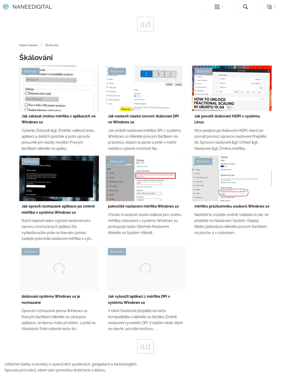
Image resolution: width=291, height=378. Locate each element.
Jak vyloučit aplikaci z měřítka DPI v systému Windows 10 (139, 299)
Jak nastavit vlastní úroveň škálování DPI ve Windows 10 (143, 119)
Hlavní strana (28, 45)
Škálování (30, 71)
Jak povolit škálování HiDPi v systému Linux (227, 119)
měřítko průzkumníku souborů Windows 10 (231, 206)
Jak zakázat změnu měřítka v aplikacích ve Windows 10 (59, 119)
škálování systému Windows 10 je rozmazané (51, 299)
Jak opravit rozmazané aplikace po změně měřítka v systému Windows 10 (58, 209)
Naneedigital (27, 6)
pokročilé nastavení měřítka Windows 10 (143, 206)
